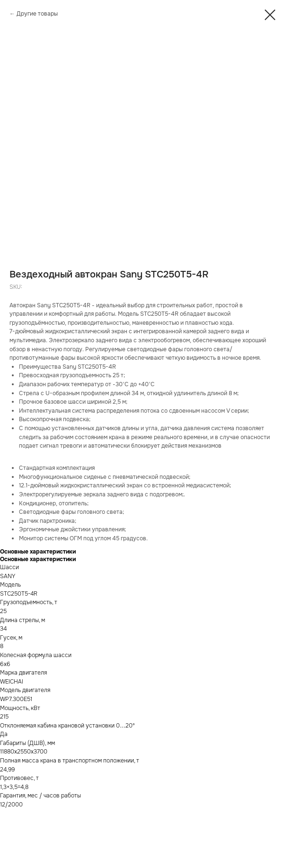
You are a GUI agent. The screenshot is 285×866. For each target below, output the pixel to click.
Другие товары (37, 13)
